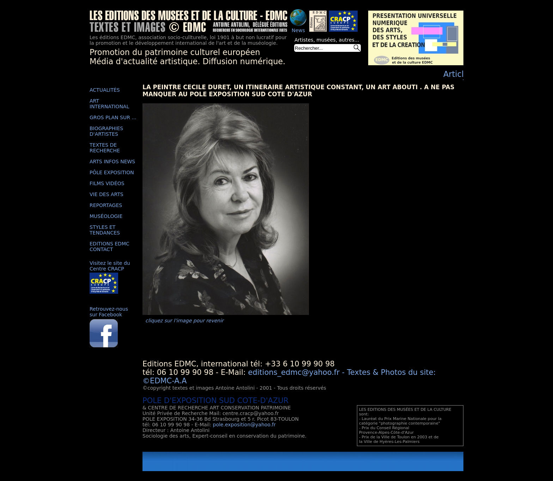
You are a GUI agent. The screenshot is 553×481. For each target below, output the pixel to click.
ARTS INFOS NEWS (112, 161)
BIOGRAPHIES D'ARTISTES (106, 131)
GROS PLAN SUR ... (113, 117)
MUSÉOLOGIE (106, 216)
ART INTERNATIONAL (109, 103)
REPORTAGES (106, 205)
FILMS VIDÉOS (107, 183)
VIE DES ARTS (106, 194)
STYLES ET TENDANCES (105, 230)
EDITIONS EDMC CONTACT (109, 246)
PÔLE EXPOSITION (112, 172)
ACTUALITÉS (105, 90)
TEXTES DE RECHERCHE (105, 147)
